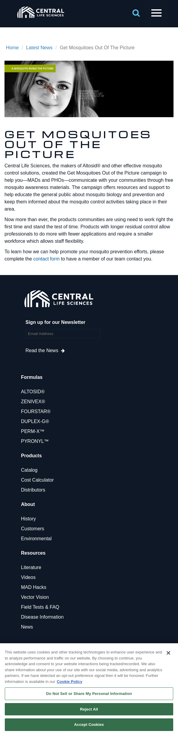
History (28, 518)
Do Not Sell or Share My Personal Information (89, 693)
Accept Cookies (89, 724)
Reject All (89, 709)
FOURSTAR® (36, 411)
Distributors (33, 489)
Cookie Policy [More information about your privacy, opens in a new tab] (69, 681)
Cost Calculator (37, 480)
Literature (31, 567)
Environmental (36, 538)
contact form (46, 258)
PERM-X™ (32, 431)
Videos (28, 577)
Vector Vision (35, 597)
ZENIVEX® (33, 401)
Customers (32, 528)
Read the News (41, 350)
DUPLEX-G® (35, 421)
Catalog (29, 470)
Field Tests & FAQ (40, 607)
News (27, 626)
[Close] (168, 652)
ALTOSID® (33, 391)
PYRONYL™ (35, 441)
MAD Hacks (33, 587)
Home (12, 47)
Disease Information (42, 617)
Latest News (39, 47)
